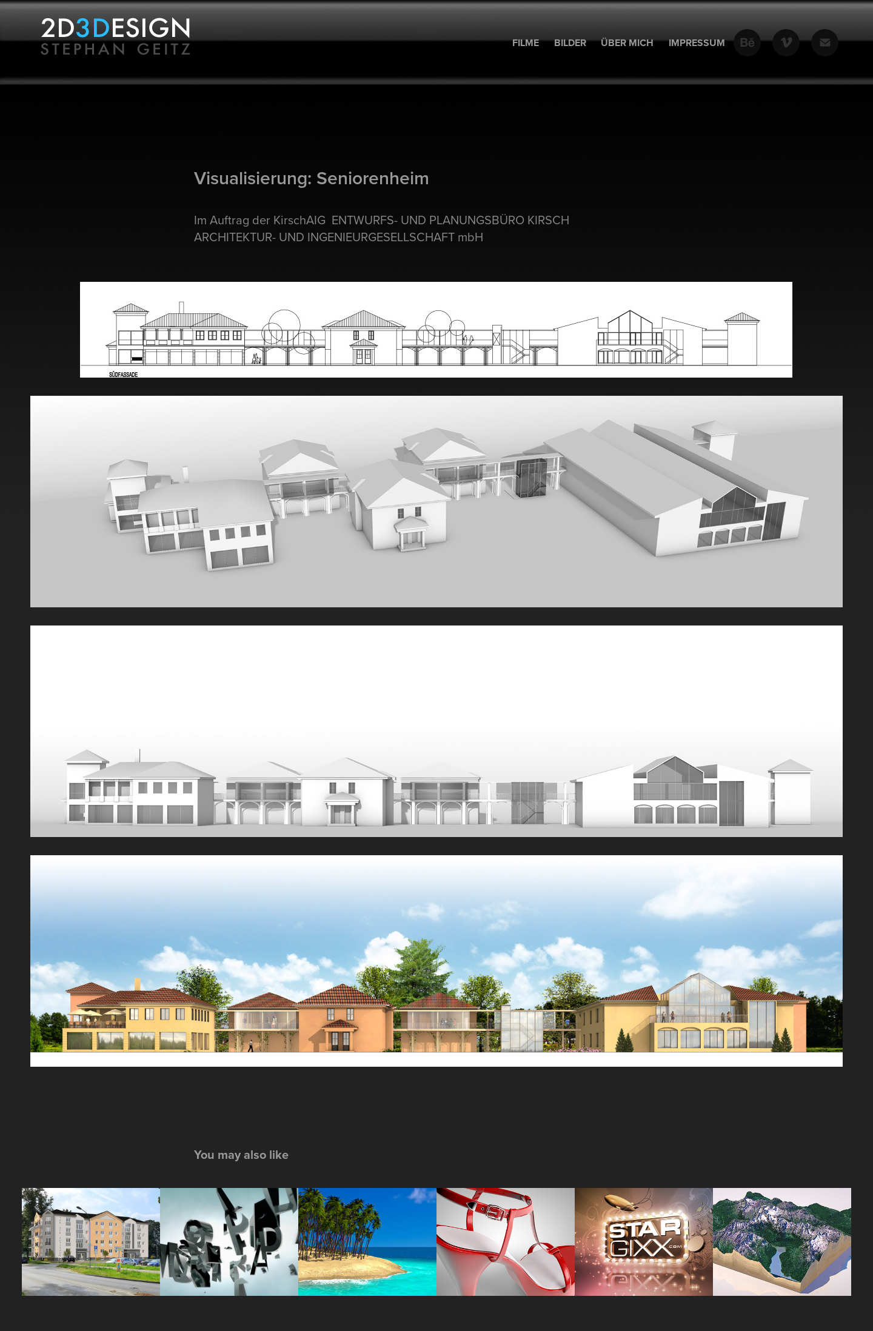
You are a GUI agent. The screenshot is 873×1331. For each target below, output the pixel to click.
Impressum (697, 43)
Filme (525, 43)
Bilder (570, 43)
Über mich (627, 43)
